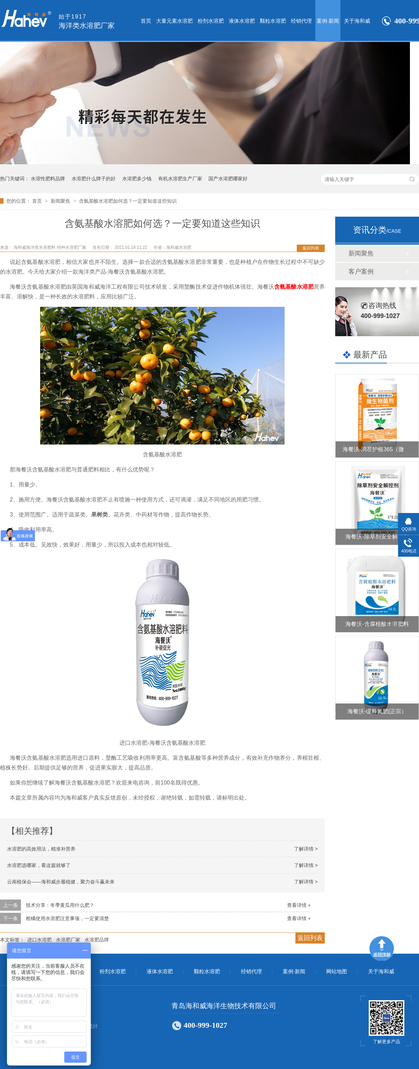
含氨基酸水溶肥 (294, 287)
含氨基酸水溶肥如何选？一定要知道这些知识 (128, 201)
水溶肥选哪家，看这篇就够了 (39, 865)
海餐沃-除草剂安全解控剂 (377, 537)
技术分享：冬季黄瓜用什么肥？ (60, 905)
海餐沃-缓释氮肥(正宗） (377, 711)
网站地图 (336, 971)
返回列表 (310, 248)
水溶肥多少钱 (137, 178)
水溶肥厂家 (68, 939)
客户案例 (361, 271)
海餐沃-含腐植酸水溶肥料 (377, 624)
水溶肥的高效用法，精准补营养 (41, 849)
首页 (146, 21)
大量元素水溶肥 (174, 21)
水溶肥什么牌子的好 (94, 178)
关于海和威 (357, 21)
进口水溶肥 (39, 939)
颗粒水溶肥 (273, 21)
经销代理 (301, 21)
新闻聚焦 (61, 201)
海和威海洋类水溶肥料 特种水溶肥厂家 (50, 247)
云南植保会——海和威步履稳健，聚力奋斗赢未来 (61, 881)
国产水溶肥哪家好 (228, 178)
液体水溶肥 (242, 21)
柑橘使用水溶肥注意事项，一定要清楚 (67, 918)
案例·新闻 (328, 21)
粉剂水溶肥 (211, 21)
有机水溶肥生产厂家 (180, 178)
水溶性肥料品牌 (48, 178)
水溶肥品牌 (96, 939)
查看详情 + (299, 905)
